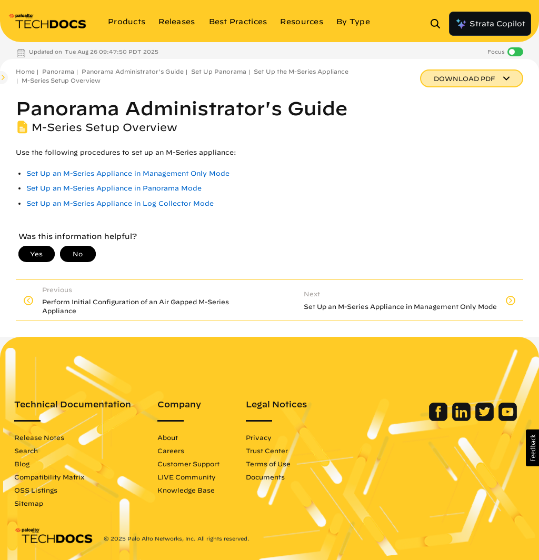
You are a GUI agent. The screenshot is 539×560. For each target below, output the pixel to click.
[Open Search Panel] (438, 23)
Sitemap (28, 503)
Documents (265, 477)
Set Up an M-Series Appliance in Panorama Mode (114, 188)
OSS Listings (35, 490)
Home (25, 71)
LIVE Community (186, 477)
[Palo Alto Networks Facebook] (439, 418)
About (167, 437)
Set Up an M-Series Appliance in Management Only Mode (127, 173)
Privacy (259, 437)
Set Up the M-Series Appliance (301, 71)
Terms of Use (268, 463)
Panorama (58, 71)
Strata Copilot (490, 23)
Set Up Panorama (218, 71)
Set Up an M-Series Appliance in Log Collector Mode (120, 203)
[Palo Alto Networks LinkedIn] (462, 418)
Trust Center (267, 450)
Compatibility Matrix (49, 477)
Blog (21, 463)
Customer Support (188, 463)
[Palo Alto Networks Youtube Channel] (507, 418)
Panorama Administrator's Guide (133, 71)
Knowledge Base (186, 490)
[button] (532, 447)
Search (26, 450)
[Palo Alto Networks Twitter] (485, 418)
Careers (170, 450)
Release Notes (39, 437)
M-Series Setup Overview (61, 80)
